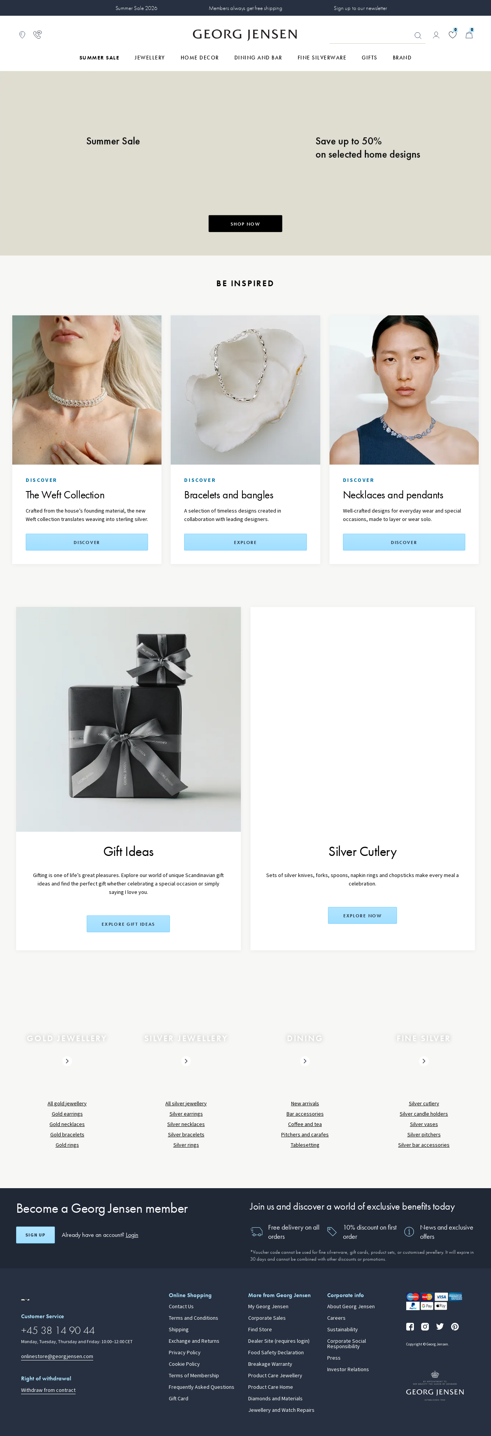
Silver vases (424, 1124)
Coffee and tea (305, 1124)
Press (334, 1358)
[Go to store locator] (22, 35)
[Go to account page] (436, 35)
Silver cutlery (424, 1103)
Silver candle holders (424, 1114)
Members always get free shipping (245, 8)
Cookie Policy (184, 1364)
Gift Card (178, 1398)
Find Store (260, 1329)
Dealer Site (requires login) (279, 1341)
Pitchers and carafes (305, 1134)
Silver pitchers (424, 1134)
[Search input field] (377, 35)
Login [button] (132, 1235)
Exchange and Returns (194, 1341)
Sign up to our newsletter (360, 8)
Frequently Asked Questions (201, 1387)
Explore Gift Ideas (128, 924)
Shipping (179, 1329)
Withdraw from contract (48, 1390)
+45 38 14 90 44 (58, 1330)
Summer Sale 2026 (136, 8)
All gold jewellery (67, 1103)
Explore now (362, 916)
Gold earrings (67, 1114)
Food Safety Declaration (276, 1352)
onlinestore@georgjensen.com (57, 1356)
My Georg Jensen (268, 1306)
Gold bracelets (67, 1134)
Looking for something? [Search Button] (418, 35)
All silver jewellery (186, 1103)
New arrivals (305, 1103)
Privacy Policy (185, 1352)
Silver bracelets (186, 1134)
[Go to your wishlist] (452, 35)
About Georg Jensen (351, 1306)
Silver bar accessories (424, 1145)
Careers (336, 1318)
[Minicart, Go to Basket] (469, 35)
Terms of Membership (194, 1375)
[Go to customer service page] (37, 35)
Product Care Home (270, 1387)
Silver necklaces (186, 1124)
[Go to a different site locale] (25, 1300)
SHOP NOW (245, 224)
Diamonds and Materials (275, 1398)
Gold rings (67, 1145)
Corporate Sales (267, 1318)
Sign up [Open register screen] (35, 1235)
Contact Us (181, 1306)
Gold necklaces (67, 1124)
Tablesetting (305, 1145)
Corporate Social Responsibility (346, 1344)
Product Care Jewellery (275, 1375)
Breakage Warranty (270, 1364)
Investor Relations (348, 1369)
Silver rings (186, 1145)
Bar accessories (305, 1114)
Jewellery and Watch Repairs (281, 1410)
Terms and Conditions (193, 1318)
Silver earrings (186, 1114)
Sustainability (342, 1329)
